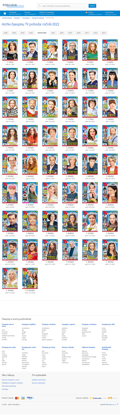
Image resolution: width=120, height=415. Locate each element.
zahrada (24, 340)
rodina (44, 359)
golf (63, 334)
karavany (5, 332)
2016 (95, 33)
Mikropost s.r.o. (111, 404)
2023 (31, 33)
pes (103, 334)
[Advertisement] (60, 307)
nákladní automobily (8, 336)
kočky (103, 328)
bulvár (64, 351)
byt (23, 330)
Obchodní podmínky (9, 386)
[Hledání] (65, 6)
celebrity (104, 355)
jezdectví (64, 338)
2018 (78, 33)
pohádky (104, 336)
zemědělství (85, 364)
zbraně (84, 336)
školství (84, 361)
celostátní (65, 353)
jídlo (43, 351)
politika (64, 359)
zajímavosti (105, 364)
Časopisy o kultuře (49, 324)
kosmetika (45, 353)
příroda (24, 360)
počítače (84, 330)
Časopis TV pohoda (38, 18)
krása (43, 355)
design (24, 332)
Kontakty (5, 389)
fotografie (45, 334)
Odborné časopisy (46, 13)
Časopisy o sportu (68, 324)
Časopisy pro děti (108, 324)
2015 (103, 33)
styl (3, 359)
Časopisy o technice (89, 324)
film (43, 332)
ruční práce (25, 362)
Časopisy (15, 13)
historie (44, 336)
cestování (25, 353)
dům (23, 334)
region (64, 361)
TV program (25, 18)
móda (43, 357)
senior (104, 360)
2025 (14, 33)
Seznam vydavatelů (38, 383)
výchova (44, 364)
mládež (104, 332)
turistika (64, 340)
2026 (5, 33)
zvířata (104, 340)
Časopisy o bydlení (29, 324)
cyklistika (64, 328)
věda (83, 334)
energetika (85, 355)
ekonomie (85, 353)
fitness (64, 330)
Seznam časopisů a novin (10, 380)
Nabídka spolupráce (39, 380)
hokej (63, 336)
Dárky (95, 13)
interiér (24, 336)
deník (63, 355)
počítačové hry (86, 332)
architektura (25, 328)
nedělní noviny (66, 357)
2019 (70, 33)
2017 (87, 33)
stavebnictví (85, 359)
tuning (4, 337)
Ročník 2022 (42, 33)
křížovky (24, 357)
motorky (4, 334)
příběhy (24, 359)
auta (3, 330)
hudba (44, 338)
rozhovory (65, 362)
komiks (104, 330)
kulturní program (47, 340)
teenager (104, 338)
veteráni (4, 339)
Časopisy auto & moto (8, 325)
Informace (110, 13)
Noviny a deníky (68, 347)
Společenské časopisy (106, 348)
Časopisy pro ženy (48, 347)
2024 (22, 33)
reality (24, 338)
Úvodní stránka (7, 18)
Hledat (92, 6)
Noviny (30, 13)
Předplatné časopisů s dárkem (12, 383)
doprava (84, 351)
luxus (3, 353)
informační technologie (89, 357)
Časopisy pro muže (9, 347)
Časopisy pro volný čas (29, 348)
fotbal (63, 332)
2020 (61, 33)
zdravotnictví (86, 362)
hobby (24, 355)
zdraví (44, 366)
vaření (44, 362)
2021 (53, 33)
